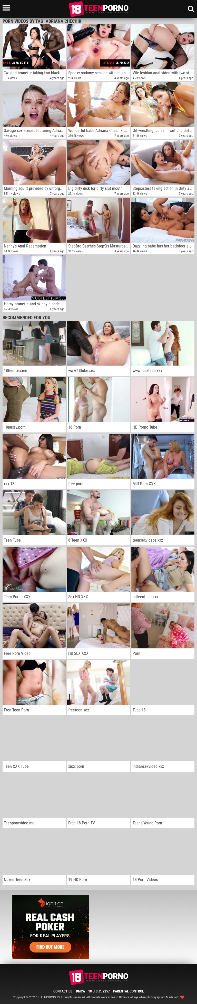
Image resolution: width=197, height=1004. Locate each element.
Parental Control (128, 991)
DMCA (80, 991)
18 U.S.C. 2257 (99, 991)
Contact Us (63, 991)
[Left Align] (8, 8)
